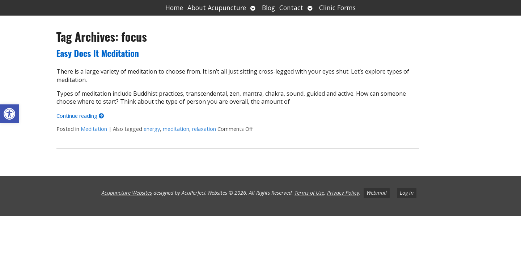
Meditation (94, 128)
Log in (407, 192)
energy (152, 128)
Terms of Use (309, 192)
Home (174, 7)
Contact (291, 7)
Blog (268, 7)
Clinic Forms (337, 7)
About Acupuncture (216, 7)
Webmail (377, 192)
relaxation (204, 128)
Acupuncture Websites (127, 192)
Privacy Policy (343, 192)
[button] (9, 113)
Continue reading (80, 115)
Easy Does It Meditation (97, 52)
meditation (176, 128)
